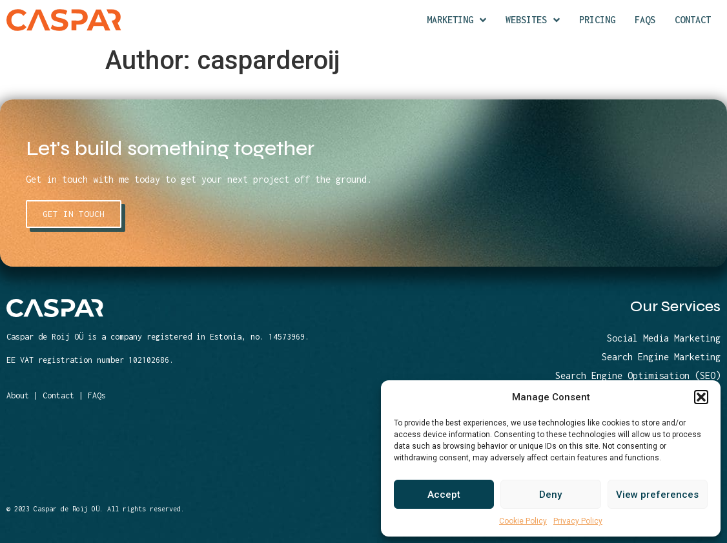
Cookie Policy (523, 521)
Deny (550, 494)
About (17, 395)
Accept (443, 494)
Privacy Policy (577, 521)
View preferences (657, 494)
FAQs (97, 395)
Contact (58, 395)
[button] (701, 397)
